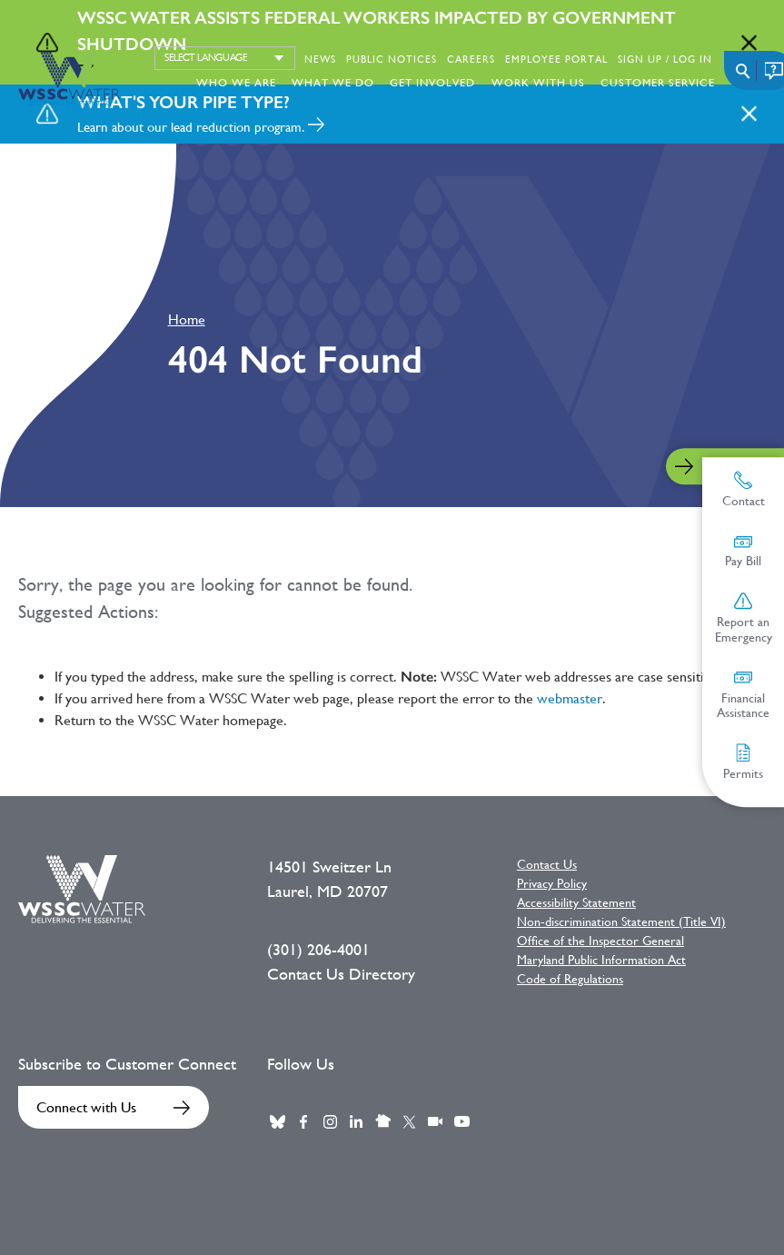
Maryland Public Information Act (601, 959)
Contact (743, 489)
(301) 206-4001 (318, 950)
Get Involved (432, 82)
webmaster (569, 698)
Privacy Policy (552, 883)
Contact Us (547, 864)
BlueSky (277, 1121)
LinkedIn (356, 1121)
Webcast (435, 1121)
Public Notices (391, 59)
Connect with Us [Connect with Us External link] (86, 1107)
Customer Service (657, 82)
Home (186, 319)
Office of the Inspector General (600, 940)
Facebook (303, 1121)
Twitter (409, 1121)
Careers (471, 59)
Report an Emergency (743, 618)
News (320, 59)
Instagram (330, 1121)
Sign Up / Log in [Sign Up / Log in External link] (665, 59)
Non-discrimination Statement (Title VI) (621, 921)
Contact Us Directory (341, 974)
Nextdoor (382, 1121)
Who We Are (236, 82)
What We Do (333, 82)
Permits (743, 762)
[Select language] (224, 58)
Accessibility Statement (576, 902)
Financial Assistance (743, 694)
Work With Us (538, 82)
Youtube (461, 1121)
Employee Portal (556, 59)
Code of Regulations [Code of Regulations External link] (570, 978)
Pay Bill (743, 551)
